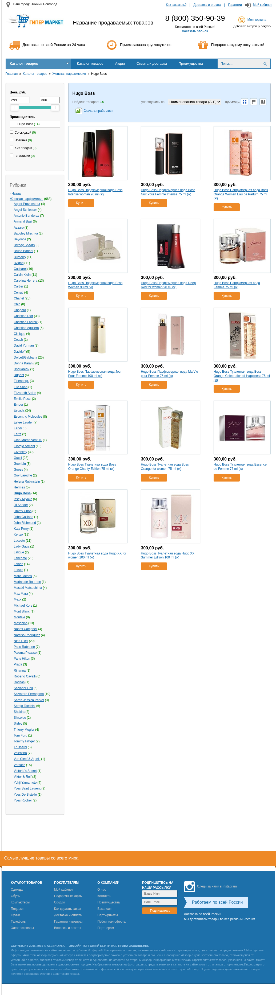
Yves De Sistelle (25, 794)
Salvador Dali (23, 688)
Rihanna (20, 670)
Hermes (19, 487)
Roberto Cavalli (25, 676)
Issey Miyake (23, 499)
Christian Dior (23, 316)
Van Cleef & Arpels (27, 759)
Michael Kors (23, 605)
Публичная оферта (111, 921)
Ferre (18, 434)
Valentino (20, 753)
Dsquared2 (22, 369)
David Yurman (24, 345)
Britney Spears (24, 245)
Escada (19, 410)
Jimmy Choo (23, 511)
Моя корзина (256, 20)
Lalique (19, 552)
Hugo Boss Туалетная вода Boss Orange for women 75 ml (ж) (165, 467)
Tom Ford (20, 735)
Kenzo (18, 534)
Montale (19, 617)
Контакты (104, 896)
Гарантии (235, 5)
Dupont (19, 375)
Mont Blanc (22, 611)
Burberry (20, 257)
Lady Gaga (22, 546)
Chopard (20, 310)
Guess (18, 469)
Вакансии (104, 909)
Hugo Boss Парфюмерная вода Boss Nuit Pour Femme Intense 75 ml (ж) (168, 192)
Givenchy (20, 452)
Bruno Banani (23, 251)
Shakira (19, 712)
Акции (120, 63)
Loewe (18, 570)
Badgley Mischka (26, 233)
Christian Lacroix (26, 322)
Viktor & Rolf (22, 777)
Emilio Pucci (22, 399)
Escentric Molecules (28, 416)
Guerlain (20, 464)
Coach (18, 340)
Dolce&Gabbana (25, 357)
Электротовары (22, 928)
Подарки (17, 909)
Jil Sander (21, 505)
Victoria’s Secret (25, 771)
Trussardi (20, 747)
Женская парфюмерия (69, 74)
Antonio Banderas (26, 215)
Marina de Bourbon (27, 582)
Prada (18, 664)
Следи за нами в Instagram (210, 886)
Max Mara (21, 593)
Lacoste (19, 540)
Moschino (20, 623)
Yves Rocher (23, 800)
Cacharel (20, 269)
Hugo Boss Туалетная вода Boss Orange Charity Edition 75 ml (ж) (92, 467)
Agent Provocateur (27, 204)
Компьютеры (20, 902)
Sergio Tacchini (24, 706)
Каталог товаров (24, 63)
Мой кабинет (262, 5)
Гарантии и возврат (68, 921)
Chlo (17, 304)
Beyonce (20, 239)
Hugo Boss (22, 493)
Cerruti (18, 292)
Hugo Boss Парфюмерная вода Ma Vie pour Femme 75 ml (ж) (169, 374)
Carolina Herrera (26, 280)
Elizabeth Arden (25, 393)
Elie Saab (20, 387)
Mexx (18, 599)
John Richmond (25, 523)
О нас (101, 889)
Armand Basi (23, 221)
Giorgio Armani (24, 446)
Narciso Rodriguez (27, 635)
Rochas (19, 682)
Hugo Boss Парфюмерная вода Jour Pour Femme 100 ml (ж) (95, 374)
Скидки (59, 902)
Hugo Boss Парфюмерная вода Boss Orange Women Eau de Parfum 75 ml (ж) (241, 194)
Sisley (18, 723)
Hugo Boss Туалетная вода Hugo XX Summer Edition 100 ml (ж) (167, 556)
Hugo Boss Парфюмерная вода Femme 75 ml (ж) (237, 285)
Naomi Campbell (26, 629)
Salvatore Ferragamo (29, 694)
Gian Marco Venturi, (28, 440)
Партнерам (105, 928)
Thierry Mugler (24, 729)
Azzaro (19, 227)
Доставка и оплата (207, 5)
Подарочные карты (68, 896)
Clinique (19, 334)
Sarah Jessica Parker (29, 700)
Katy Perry (21, 529)
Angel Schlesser (25, 210)
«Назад (15, 193)
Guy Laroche (23, 475)
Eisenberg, (21, 381)
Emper (18, 404)
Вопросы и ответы (67, 928)
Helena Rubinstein (27, 481)
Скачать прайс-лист (98, 111)
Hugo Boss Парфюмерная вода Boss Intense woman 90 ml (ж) (95, 192)
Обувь (15, 896)
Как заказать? (176, 5)
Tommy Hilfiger (24, 741)
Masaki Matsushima (28, 588)
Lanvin (18, 564)
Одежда (17, 889)
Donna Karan (23, 363)
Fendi (18, 428)
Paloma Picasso (25, 653)
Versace (19, 765)
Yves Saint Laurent (27, 788)
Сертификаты (107, 915)
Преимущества (191, 63)
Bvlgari (19, 263)
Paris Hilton (22, 658)
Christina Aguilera (26, 328)
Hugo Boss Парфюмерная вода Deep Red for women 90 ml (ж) (168, 285)
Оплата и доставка (152, 63)
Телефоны (18, 921)
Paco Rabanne (24, 647)
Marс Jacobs (23, 576)
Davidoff (20, 351)
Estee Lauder (23, 422)
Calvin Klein (22, 275)
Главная (12, 74)
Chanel (19, 298)
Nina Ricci (21, 641)
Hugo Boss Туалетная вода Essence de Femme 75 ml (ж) (240, 467)
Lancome (20, 558)
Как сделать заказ (67, 909)
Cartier (18, 286)
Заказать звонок (195, 31)
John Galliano (23, 517)
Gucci (18, 458)
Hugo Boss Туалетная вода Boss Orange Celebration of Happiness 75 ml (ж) (242, 376)
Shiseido (20, 717)
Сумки (15, 915)
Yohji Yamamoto (25, 782)
